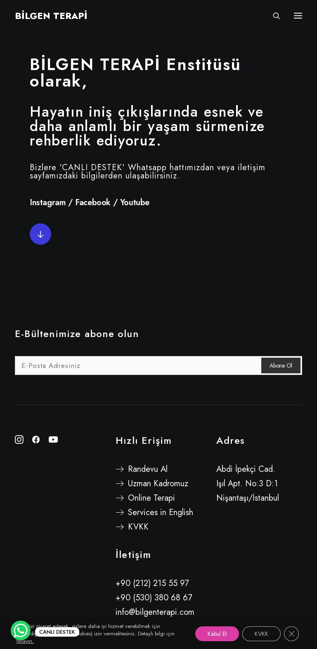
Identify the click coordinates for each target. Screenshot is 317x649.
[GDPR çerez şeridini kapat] (291, 633)
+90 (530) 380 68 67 (154, 598)
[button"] (19, 441)
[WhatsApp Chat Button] (21, 630)
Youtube (134, 203)
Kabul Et (217, 634)
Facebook (93, 203)
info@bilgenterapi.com (155, 612)
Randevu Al (148, 469)
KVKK (138, 527)
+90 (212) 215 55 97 (152, 583)
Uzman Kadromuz (158, 484)
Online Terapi (151, 498)
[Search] (272, 15)
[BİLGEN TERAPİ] (51, 15)
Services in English (160, 512)
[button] (40, 234)
